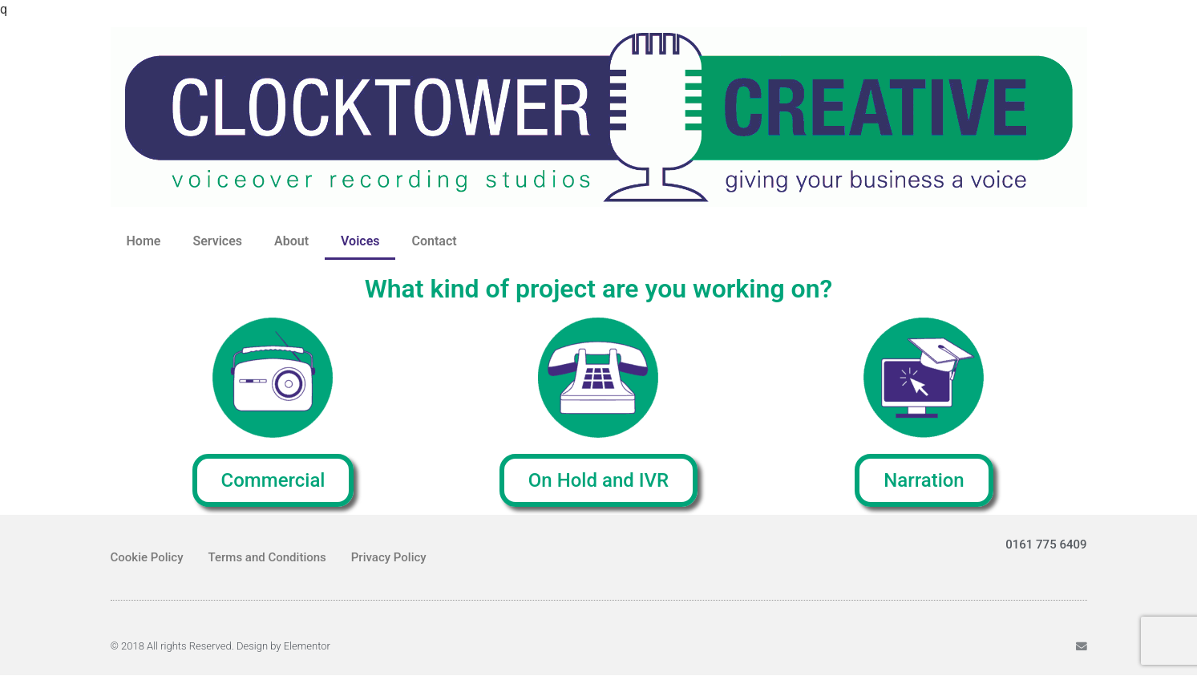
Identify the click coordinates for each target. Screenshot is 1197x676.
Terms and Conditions (267, 557)
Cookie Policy (147, 557)
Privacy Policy (389, 557)
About (291, 241)
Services (217, 241)
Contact (433, 241)
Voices (360, 241)
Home (144, 241)
